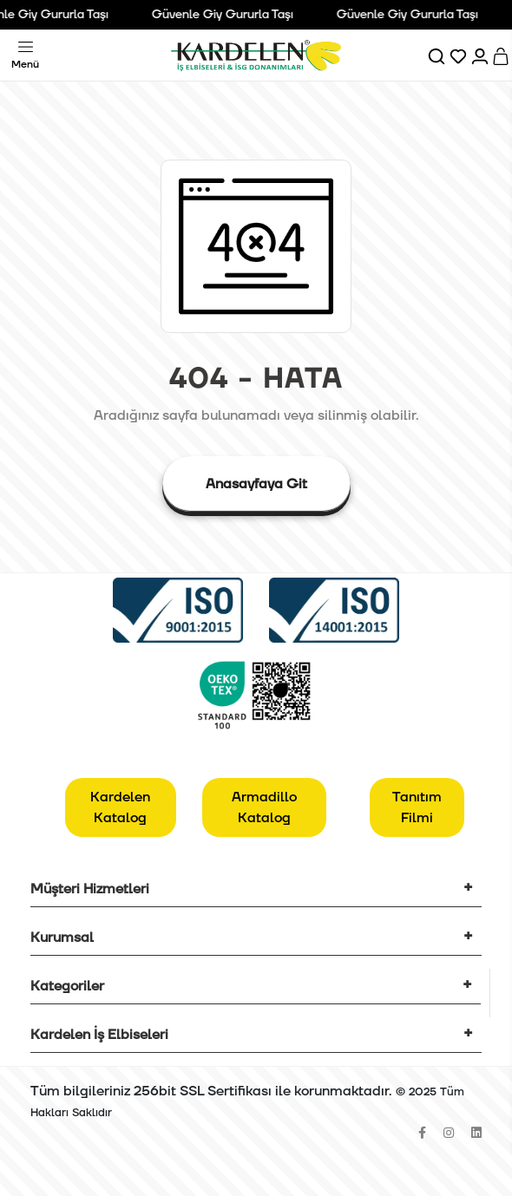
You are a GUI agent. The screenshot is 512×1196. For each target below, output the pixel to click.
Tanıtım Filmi (417, 807)
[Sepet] (502, 55)
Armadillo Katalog (264, 807)
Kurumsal (62, 937)
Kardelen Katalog (120, 807)
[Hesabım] (481, 55)
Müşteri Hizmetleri (89, 889)
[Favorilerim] (459, 55)
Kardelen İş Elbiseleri (99, 1034)
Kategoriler (67, 986)
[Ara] (438, 55)
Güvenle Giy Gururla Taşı (226, 15)
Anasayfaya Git (256, 484)
